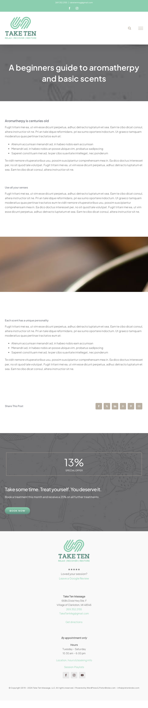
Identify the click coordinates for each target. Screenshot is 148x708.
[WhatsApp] (123, 406)
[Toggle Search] (129, 28)
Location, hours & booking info (74, 660)
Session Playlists (74, 667)
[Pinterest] (131, 406)
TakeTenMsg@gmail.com (74, 613)
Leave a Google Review (74, 578)
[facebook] (66, 675)
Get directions (74, 622)
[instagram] (74, 675)
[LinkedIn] (115, 406)
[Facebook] (99, 406)
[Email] (139, 406)
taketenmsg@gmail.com (81, 2)
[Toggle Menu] (141, 28)
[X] (107, 406)
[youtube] (82, 675)
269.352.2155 (74, 609)
